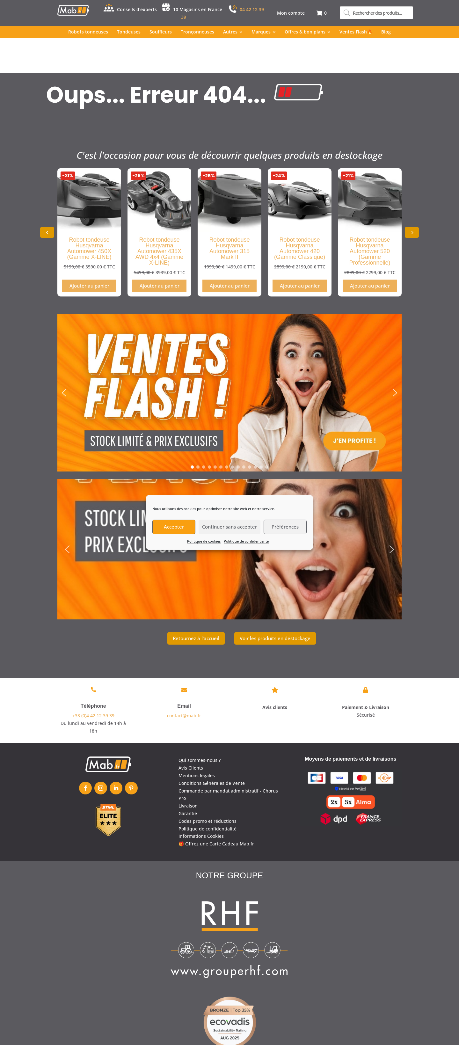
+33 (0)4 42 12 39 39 (93, 680)
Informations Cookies (201, 801)
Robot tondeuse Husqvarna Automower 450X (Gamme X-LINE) (89, 213)
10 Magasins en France (197, 9)
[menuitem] (291, 13)
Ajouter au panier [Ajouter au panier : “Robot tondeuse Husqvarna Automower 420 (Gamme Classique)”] (300, 250)
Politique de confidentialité (246, 541)
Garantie (187, 778)
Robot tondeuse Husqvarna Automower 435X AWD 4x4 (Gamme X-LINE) (159, 215)
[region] (229, 357)
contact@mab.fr (184, 680)
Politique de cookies (204, 541)
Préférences (285, 526)
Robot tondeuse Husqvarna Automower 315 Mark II (229, 213)
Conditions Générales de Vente (211, 747)
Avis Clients (190, 732)
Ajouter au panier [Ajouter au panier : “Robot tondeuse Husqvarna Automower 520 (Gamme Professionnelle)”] (370, 250)
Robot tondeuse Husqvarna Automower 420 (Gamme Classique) (299, 213)
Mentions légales (196, 740)
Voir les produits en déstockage (275, 602)
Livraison (188, 770)
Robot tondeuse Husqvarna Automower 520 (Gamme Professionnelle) (369, 215)
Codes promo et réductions (207, 785)
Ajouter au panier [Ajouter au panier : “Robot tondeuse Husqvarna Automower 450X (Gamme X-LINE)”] (89, 250)
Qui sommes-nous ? (199, 725)
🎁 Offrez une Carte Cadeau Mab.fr (216, 808)
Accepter (174, 526)
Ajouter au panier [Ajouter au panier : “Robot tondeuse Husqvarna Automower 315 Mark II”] (230, 250)
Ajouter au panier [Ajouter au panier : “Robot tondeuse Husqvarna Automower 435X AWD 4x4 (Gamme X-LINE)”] (159, 250)
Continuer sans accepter (229, 526)
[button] (412, 197)
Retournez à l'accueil (196, 602)
